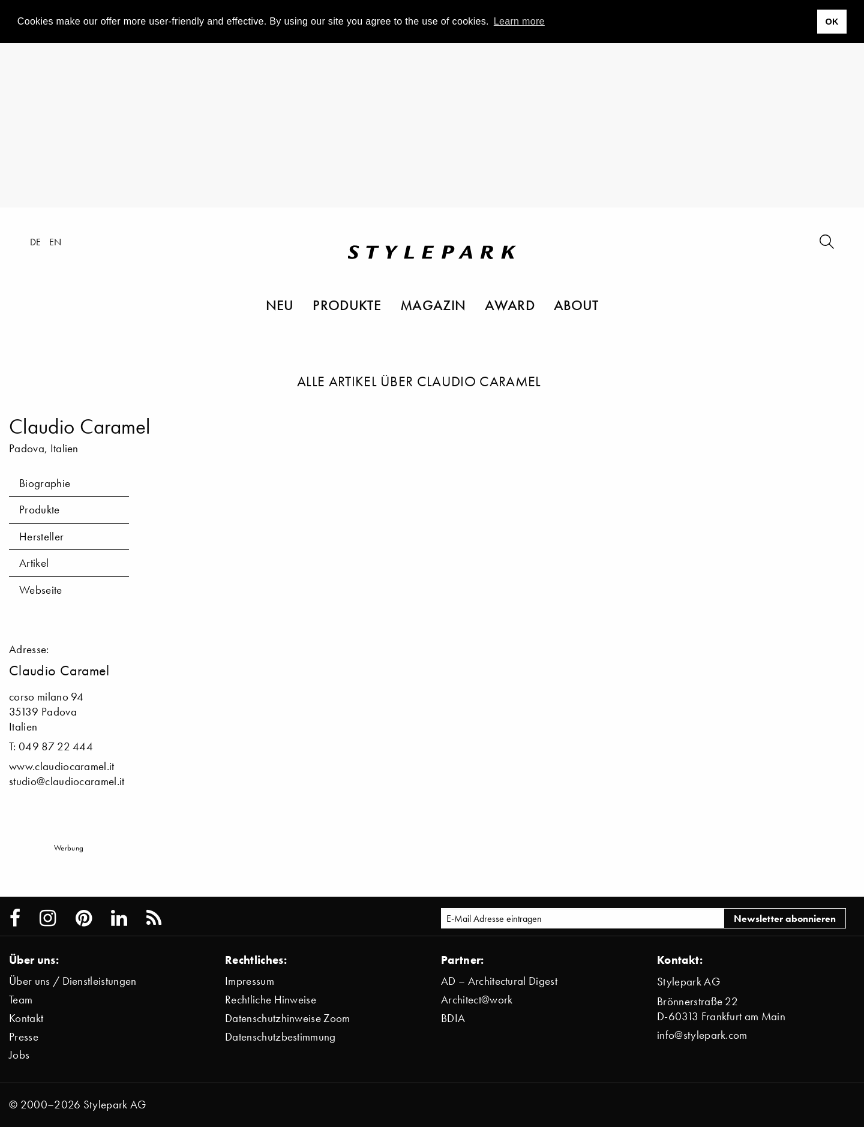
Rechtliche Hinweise (270, 999)
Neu (280, 305)
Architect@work (476, 999)
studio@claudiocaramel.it (67, 781)
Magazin (433, 305)
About (576, 305)
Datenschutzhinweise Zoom (287, 1018)
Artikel (34, 563)
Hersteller (41, 536)
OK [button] (831, 21)
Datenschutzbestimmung (280, 1037)
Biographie (44, 483)
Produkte (347, 305)
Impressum (249, 981)
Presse (23, 1037)
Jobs (19, 1055)
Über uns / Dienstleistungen (73, 981)
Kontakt (26, 1018)
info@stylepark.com (702, 1035)
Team (20, 999)
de (35, 242)
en (55, 242)
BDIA (453, 1018)
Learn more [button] (519, 21)
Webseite (40, 590)
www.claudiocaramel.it (62, 766)
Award (510, 305)
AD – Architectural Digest (499, 981)
